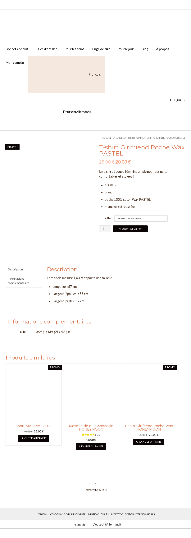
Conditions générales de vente (67, 518)
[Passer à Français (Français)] (77, 528)
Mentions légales (98, 518)
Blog (145, 49)
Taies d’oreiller (46, 49)
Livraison (42, 518)
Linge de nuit (101, 49)
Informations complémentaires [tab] (18, 284)
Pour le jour (126, 49)
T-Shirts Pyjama (134, 138)
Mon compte (15, 63)
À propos (162, 49)
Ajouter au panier (130, 228)
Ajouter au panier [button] (33, 441)
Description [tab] (15, 273)
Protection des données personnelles (133, 518)
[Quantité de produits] (105, 228)
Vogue (95, 493)
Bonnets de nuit (17, 49)
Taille (107, 218)
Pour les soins (74, 49)
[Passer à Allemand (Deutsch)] (48, 112)
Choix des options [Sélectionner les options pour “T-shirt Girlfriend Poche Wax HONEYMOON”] (148, 445)
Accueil (106, 138)
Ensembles (119, 138)
